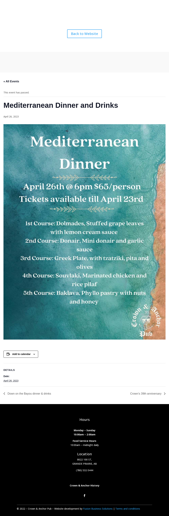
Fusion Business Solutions (98, 508)
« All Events (11, 81)
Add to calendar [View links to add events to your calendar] (21, 354)
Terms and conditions (127, 508)
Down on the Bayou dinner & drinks (29, 393)
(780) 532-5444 (84, 470)
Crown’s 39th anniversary (146, 393)
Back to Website (84, 33)
